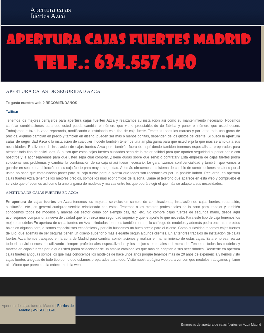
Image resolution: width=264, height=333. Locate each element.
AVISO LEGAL (44, 310)
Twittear (12, 112)
